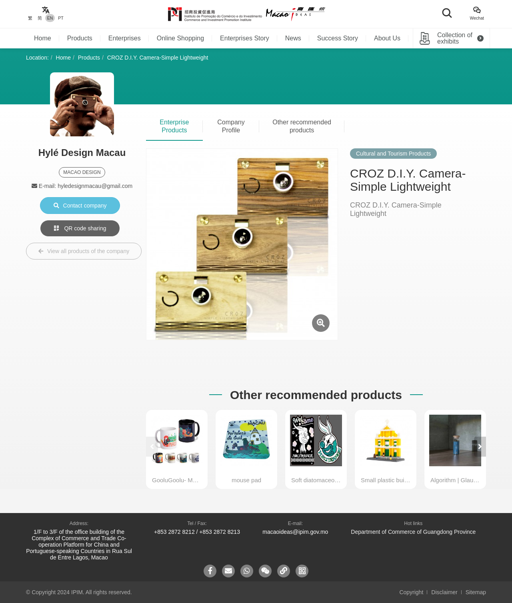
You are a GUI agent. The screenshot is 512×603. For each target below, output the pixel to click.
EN (50, 18)
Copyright (411, 592)
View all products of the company (83, 251)
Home (42, 38)
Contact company (80, 205)
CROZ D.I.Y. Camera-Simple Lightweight (157, 57)
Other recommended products (301, 126)
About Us (387, 38)
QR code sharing (80, 228)
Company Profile (230, 126)
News (293, 38)
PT (60, 18)
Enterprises (124, 38)
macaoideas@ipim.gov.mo (295, 532)
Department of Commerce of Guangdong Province (413, 532)
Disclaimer (444, 592)
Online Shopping (180, 38)
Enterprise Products (174, 126)
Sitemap (476, 592)
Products (79, 38)
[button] (480, 447)
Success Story (337, 38)
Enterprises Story (244, 38)
